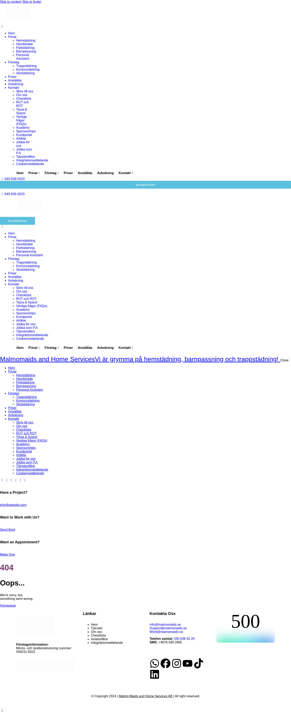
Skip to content (10, 1)
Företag (52, 173)
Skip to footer (31, 1)
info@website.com (13, 505)
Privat (34, 173)
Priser (68, 173)
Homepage (8, 605)
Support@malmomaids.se (168, 628)
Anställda (85, 173)
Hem (20, 173)
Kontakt (126, 173)
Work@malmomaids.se (166, 632)
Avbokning (105, 173)
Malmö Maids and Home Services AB (145, 696)
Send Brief (7, 529)
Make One (7, 554)
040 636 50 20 (184, 638)
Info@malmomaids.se (165, 624)
